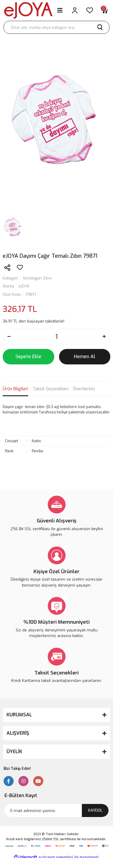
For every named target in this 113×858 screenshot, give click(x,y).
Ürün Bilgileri (15, 389)
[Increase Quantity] (104, 336)
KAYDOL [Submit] (95, 810)
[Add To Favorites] (20, 267)
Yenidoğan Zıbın (37, 278)
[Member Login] (75, 10)
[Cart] (104, 10)
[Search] (56, 27)
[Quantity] (56, 336)
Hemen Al (84, 356)
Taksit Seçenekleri (51, 389)
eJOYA (24, 286)
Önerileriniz (84, 389)
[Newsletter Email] (56, 810)
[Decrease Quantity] (9, 336)
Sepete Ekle (28, 356)
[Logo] (28, 10)
